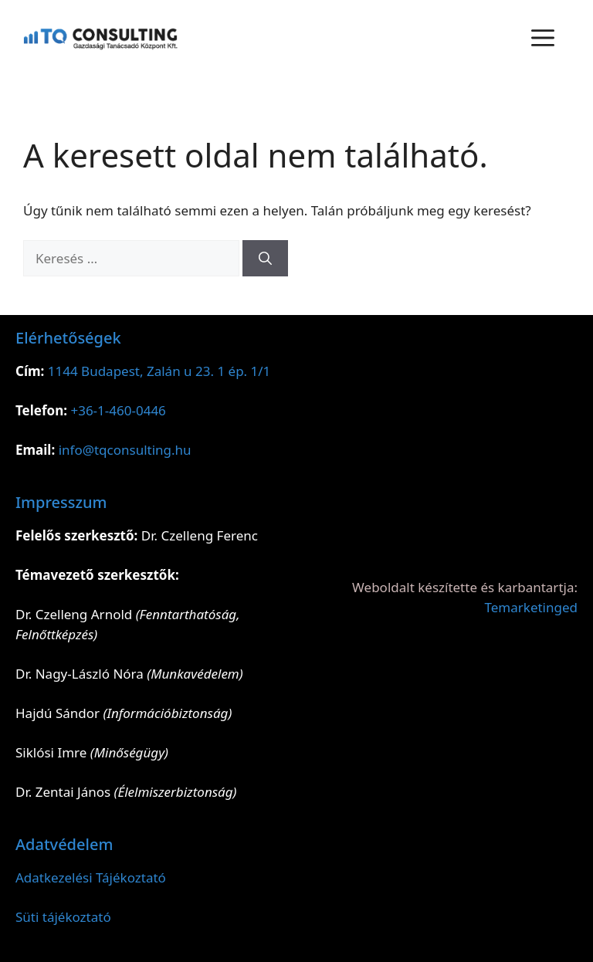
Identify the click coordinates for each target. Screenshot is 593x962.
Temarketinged (531, 607)
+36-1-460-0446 (117, 410)
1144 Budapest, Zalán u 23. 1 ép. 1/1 (159, 371)
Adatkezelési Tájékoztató (90, 877)
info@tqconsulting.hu (125, 450)
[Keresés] (265, 258)
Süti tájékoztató (63, 917)
